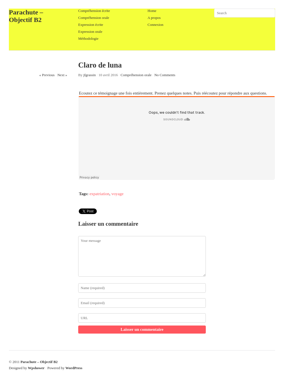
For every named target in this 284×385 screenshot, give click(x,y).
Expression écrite (90, 25)
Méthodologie (88, 38)
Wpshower (36, 368)
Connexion (155, 25)
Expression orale (90, 31)
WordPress (73, 368)
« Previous (47, 75)
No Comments (164, 75)
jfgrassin (89, 75)
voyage (117, 194)
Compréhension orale (93, 18)
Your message (142, 256)
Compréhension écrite (94, 11)
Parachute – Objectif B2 (26, 16)
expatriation (100, 194)
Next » (62, 75)
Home (152, 11)
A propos (154, 18)
